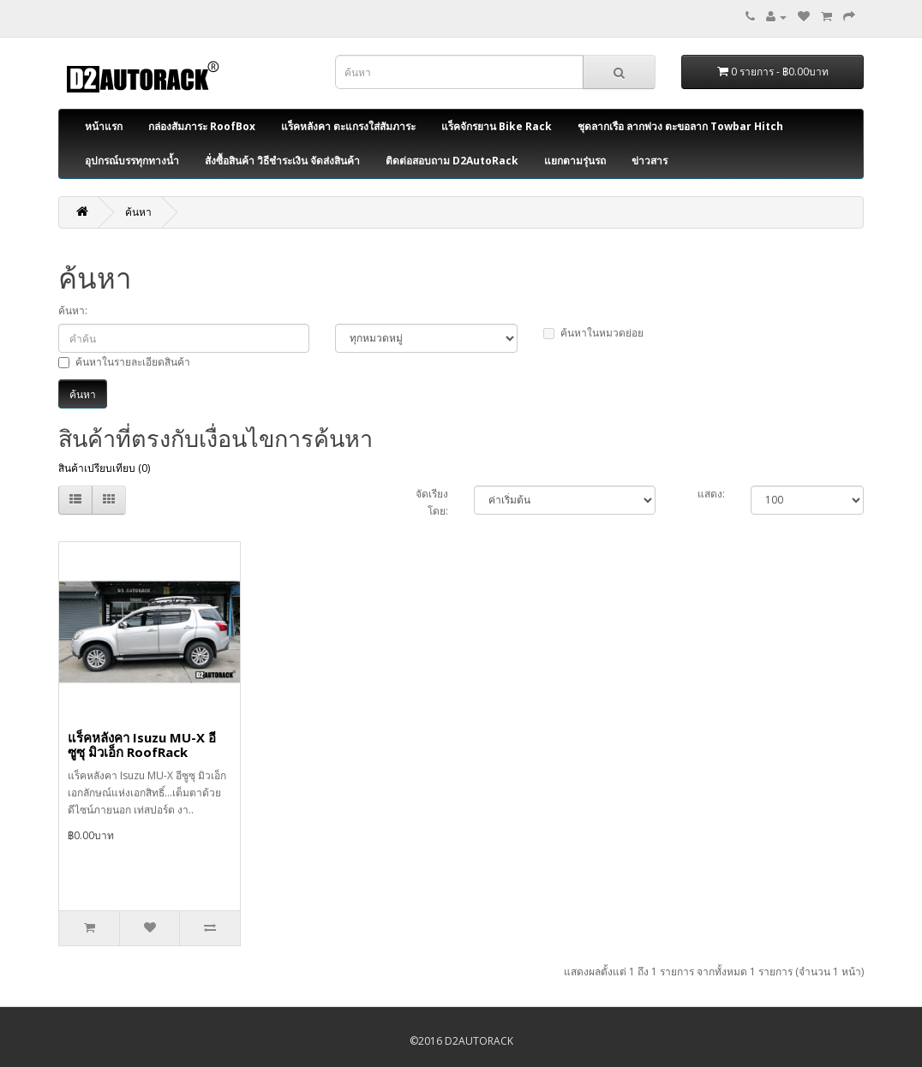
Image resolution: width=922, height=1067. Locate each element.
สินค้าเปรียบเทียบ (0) (104, 468)
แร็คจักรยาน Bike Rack (496, 126)
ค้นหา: (72, 310)
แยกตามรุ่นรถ (575, 160)
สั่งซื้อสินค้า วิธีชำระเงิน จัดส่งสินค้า (282, 160)
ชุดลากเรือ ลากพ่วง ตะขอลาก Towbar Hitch (680, 126)
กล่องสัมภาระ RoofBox (201, 126)
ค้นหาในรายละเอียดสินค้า (124, 362)
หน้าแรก (104, 126)
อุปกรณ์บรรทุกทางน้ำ (132, 160)
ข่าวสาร (650, 160)
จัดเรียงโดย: (432, 502)
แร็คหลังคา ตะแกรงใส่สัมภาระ (348, 126)
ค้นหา (138, 212)
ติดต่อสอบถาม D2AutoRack (452, 160)
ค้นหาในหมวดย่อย (593, 332)
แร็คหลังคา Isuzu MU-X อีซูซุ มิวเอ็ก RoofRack (142, 744)
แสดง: (711, 493)
